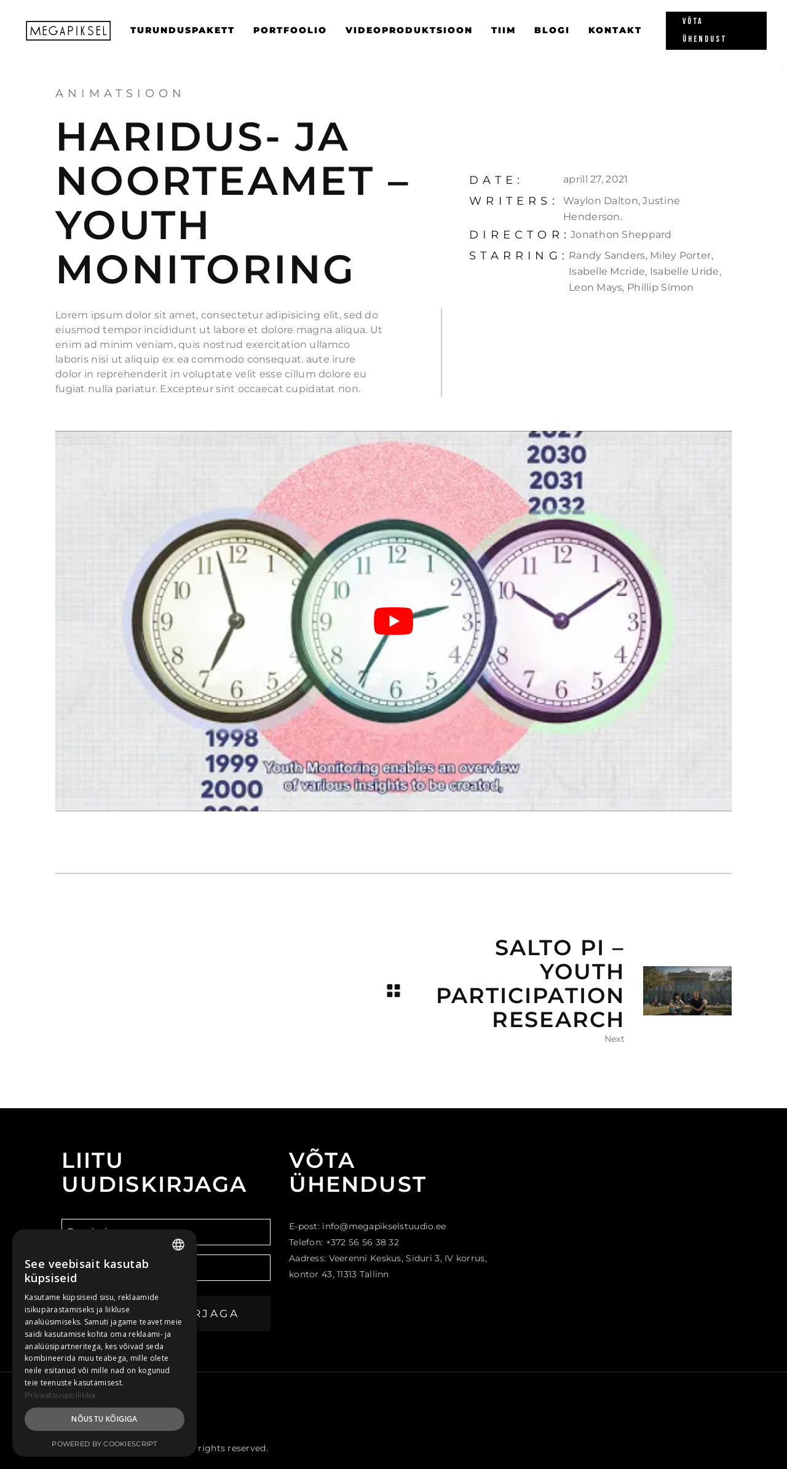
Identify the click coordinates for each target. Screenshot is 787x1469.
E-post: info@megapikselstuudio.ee (367, 1226)
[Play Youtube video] (393, 621)
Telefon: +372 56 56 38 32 (344, 1242)
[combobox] (178, 1245)
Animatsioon (120, 93)
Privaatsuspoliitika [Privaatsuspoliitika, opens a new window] (60, 1395)
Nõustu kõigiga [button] (104, 1419)
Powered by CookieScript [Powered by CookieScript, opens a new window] (104, 1443)
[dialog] (104, 1343)
